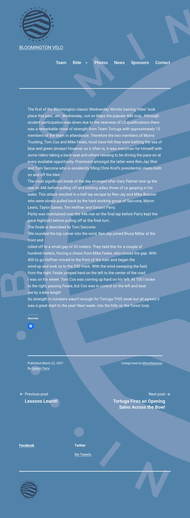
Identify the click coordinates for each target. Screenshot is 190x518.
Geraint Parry (41, 368)
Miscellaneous (152, 363)
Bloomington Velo (41, 47)
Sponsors (140, 62)
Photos (101, 62)
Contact (162, 62)
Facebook (26, 445)
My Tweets (83, 454)
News (119, 62)
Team (61, 62)
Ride (77, 62)
